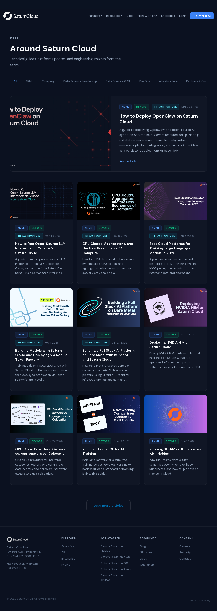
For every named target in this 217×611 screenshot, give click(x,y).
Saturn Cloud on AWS (115, 557)
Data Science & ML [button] (118, 81)
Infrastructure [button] (168, 81)
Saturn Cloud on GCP (115, 563)
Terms (193, 600)
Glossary (146, 552)
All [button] (15, 81)
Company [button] (48, 81)
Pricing (65, 565)
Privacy (205, 600)
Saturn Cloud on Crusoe (112, 578)
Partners (94, 16)
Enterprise (167, 16)
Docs (129, 16)
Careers (184, 546)
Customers (147, 565)
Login (182, 16)
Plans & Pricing (147, 16)
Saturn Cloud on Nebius (112, 548)
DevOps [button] (144, 81)
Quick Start (69, 546)
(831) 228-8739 (16, 568)
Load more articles (108, 505)
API (63, 552)
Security (185, 552)
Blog (143, 546)
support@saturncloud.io (23, 564)
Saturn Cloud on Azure (116, 569)
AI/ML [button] (29, 81)
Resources (112, 16)
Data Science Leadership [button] (80, 81)
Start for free (202, 16)
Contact (185, 558)
